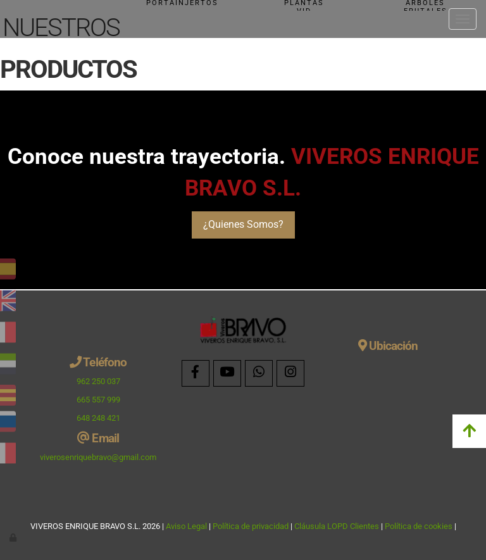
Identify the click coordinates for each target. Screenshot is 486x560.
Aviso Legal (186, 526)
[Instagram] (290, 373)
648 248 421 (98, 418)
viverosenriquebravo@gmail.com (98, 457)
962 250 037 (98, 381)
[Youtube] (227, 373)
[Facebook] (195, 373)
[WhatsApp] (259, 373)
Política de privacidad (251, 526)
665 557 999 (98, 399)
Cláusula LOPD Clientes (337, 526)
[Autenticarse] (13, 537)
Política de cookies (418, 526)
